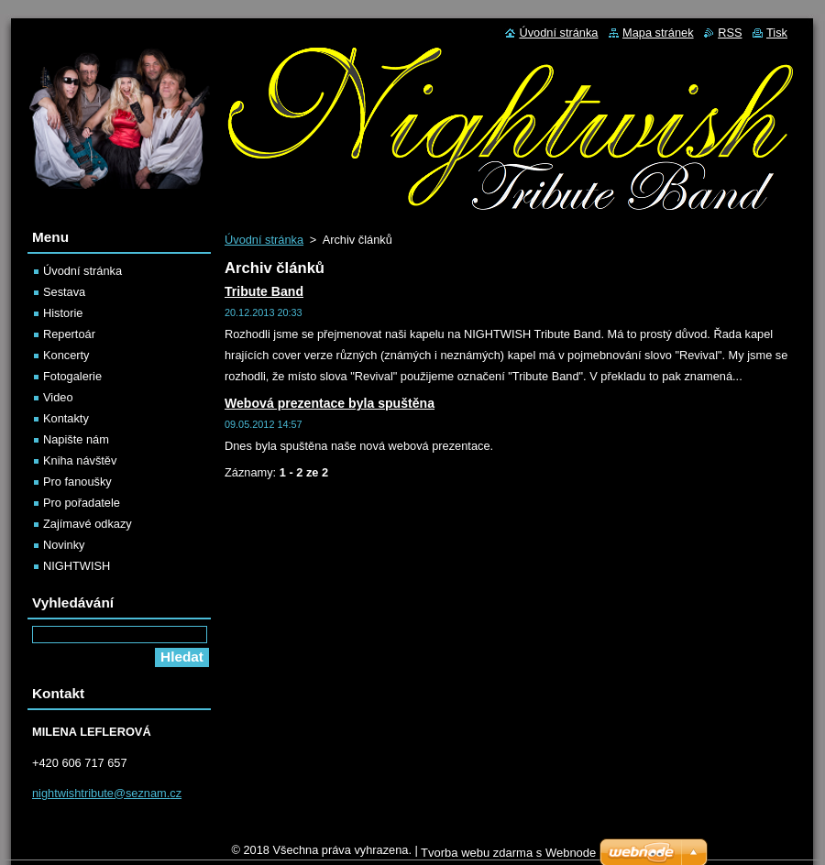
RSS (730, 32)
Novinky (64, 545)
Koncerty (66, 355)
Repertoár (69, 334)
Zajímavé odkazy (87, 524)
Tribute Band (264, 291)
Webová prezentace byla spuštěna (329, 403)
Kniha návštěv (79, 460)
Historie (62, 313)
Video (58, 397)
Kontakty (66, 418)
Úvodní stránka (264, 239)
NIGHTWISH (76, 566)
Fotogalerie (72, 376)
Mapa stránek (658, 32)
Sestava (64, 292)
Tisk (776, 32)
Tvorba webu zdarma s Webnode (508, 853)
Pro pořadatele (81, 502)
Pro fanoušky (77, 481)
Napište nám (76, 439)
